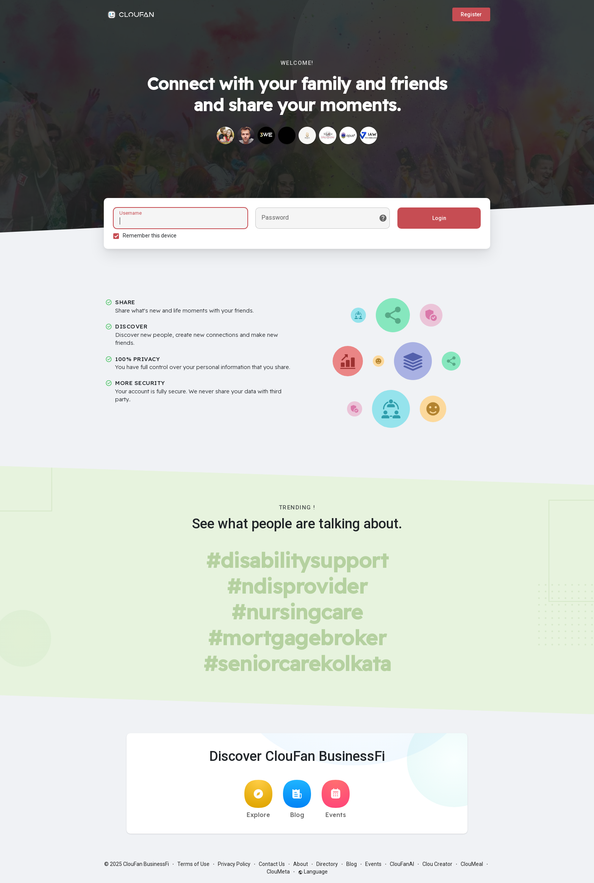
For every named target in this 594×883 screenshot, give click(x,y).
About (300, 864)
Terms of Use (193, 864)
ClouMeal (472, 864)
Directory (327, 864)
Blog (297, 799)
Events (336, 799)
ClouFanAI (402, 864)
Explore (258, 799)
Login (439, 218)
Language (313, 872)
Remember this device (150, 236)
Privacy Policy (234, 864)
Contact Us (272, 864)
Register (471, 14)
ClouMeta (278, 872)
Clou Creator (437, 864)
